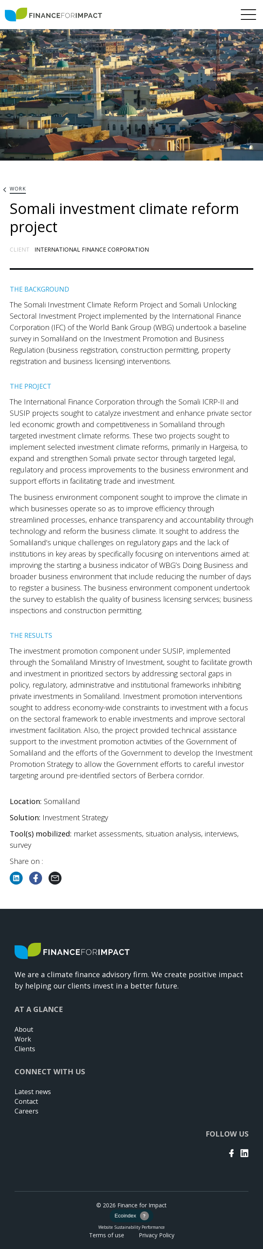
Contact (26, 1101)
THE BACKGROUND (39, 289)
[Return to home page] (53, 14)
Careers (26, 1111)
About (24, 1029)
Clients (25, 1048)
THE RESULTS (31, 635)
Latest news (33, 1091)
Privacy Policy (156, 1235)
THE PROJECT (30, 386)
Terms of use (106, 1235)
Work (23, 1039)
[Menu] (248, 14)
